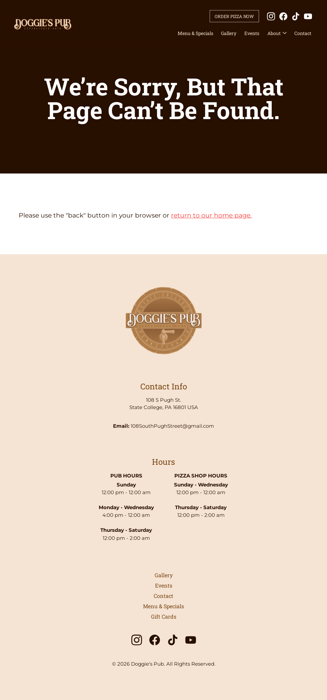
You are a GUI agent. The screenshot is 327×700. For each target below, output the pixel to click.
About (274, 33)
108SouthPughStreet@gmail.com (172, 426)
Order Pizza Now (234, 16)
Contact (302, 33)
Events (251, 33)
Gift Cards (163, 616)
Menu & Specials (195, 33)
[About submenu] (285, 33)
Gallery (228, 33)
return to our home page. (211, 215)
